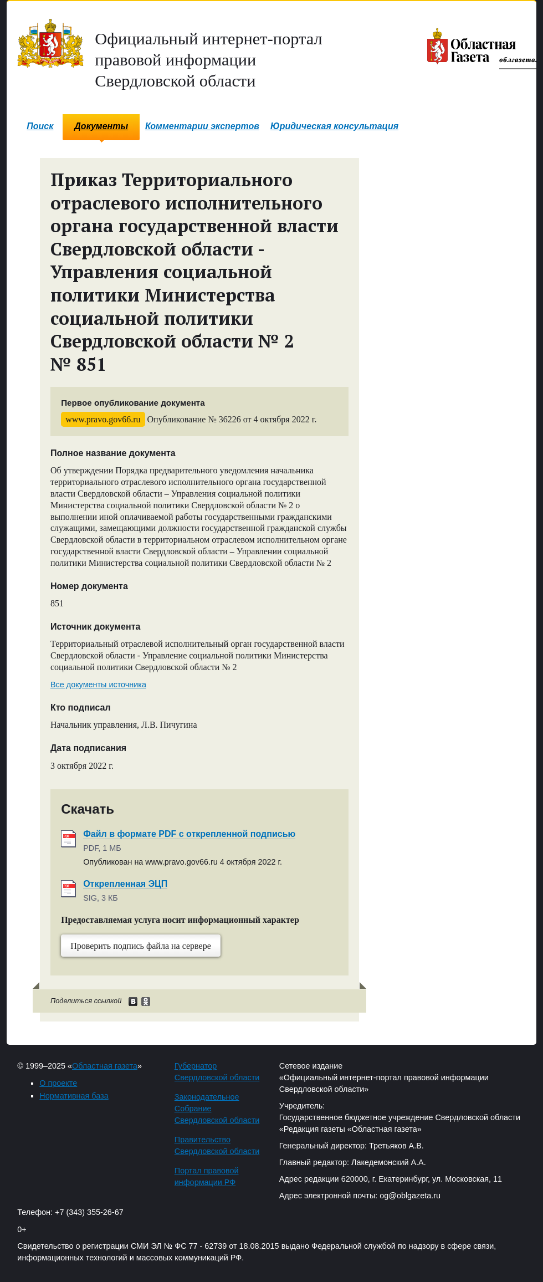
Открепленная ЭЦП (125, 883)
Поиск (40, 126)
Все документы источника (98, 684)
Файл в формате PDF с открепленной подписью (189, 834)
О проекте (58, 1083)
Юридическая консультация (334, 126)
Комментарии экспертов (202, 126)
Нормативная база (73, 1095)
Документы (101, 126)
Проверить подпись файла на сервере (140, 946)
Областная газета (104, 1065)
